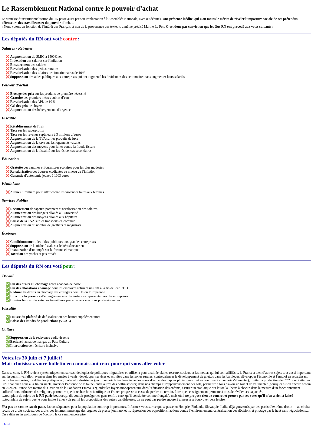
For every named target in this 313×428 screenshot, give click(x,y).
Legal (7, 424)
